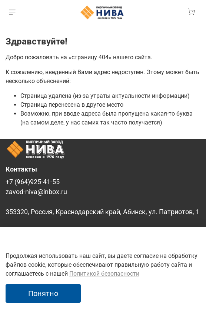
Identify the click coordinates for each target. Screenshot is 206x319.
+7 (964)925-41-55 (33, 182)
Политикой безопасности (104, 273)
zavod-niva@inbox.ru (36, 192)
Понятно (43, 293)
